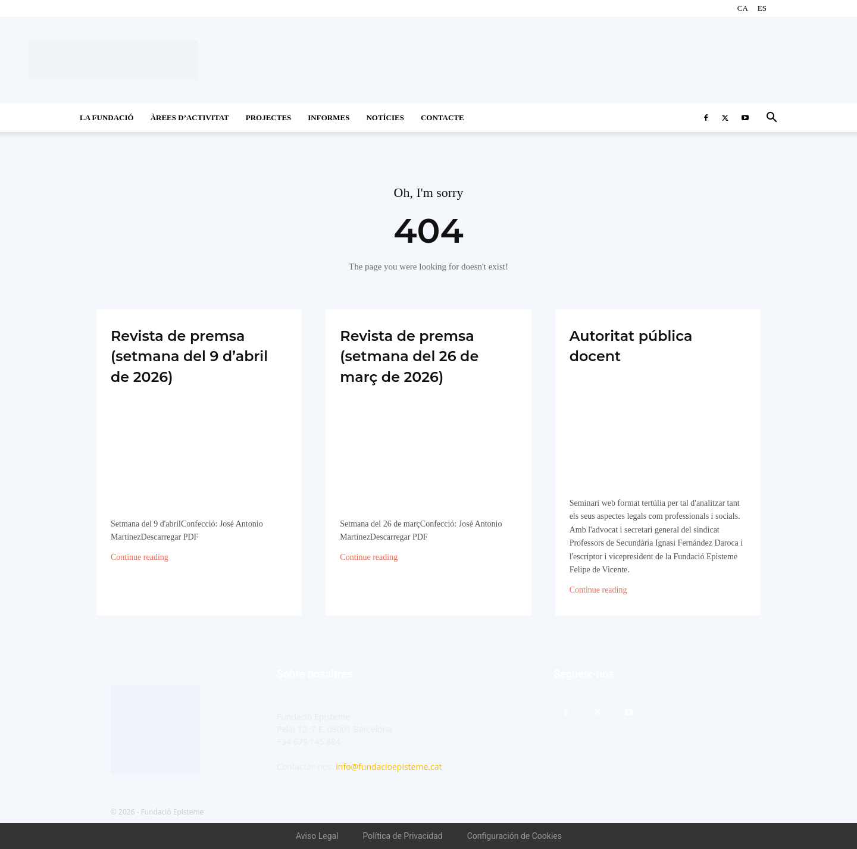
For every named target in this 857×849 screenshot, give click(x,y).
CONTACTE (442, 117)
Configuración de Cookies (514, 836)
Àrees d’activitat (190, 117)
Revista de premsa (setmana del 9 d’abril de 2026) (195, 355)
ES (762, 8)
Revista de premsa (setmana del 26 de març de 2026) (427, 355)
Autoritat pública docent (647, 345)
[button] (771, 118)
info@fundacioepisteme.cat (389, 766)
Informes (328, 117)
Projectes (269, 117)
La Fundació (107, 117)
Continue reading (139, 557)
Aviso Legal (317, 836)
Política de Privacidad (403, 836)
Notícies (385, 117)
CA (742, 8)
